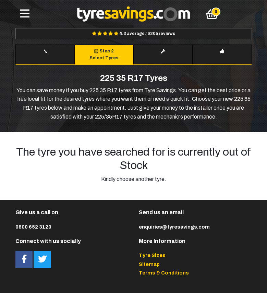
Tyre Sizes (152, 255)
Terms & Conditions (164, 273)
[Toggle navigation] (24, 14)
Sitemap (149, 264)
